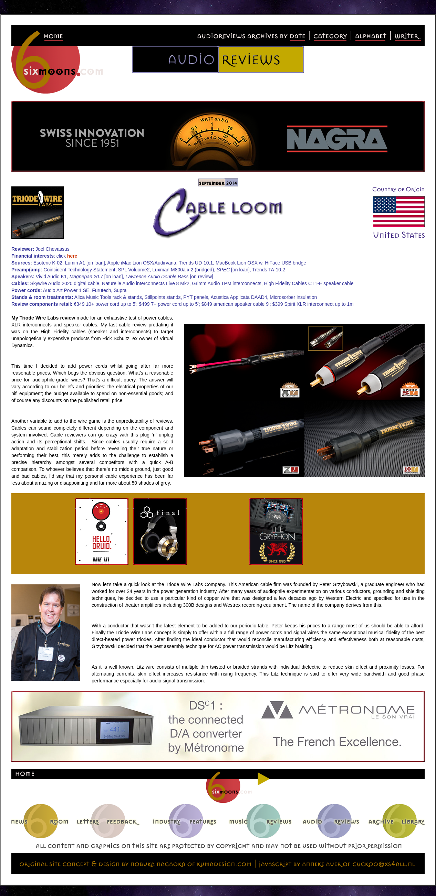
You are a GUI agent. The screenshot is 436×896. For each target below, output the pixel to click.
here (72, 256)
